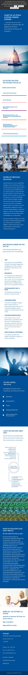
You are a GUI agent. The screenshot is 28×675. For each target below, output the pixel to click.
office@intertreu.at (11, 653)
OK (15, 6)
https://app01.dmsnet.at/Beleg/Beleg (14, 279)
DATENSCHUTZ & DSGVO (9, 660)
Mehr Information (14, 7)
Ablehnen (21, 6)
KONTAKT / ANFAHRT (8, 657)
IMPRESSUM (6, 663)
